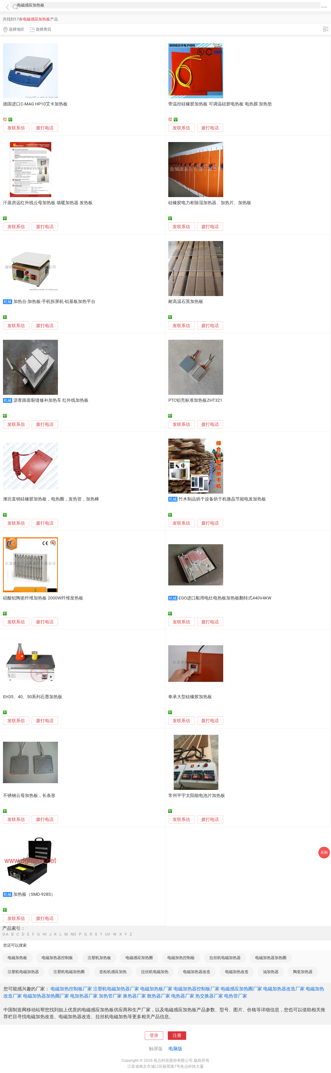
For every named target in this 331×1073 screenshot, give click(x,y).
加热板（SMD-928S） (34, 894)
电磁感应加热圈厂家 (241, 989)
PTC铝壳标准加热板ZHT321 (195, 400)
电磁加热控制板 (181, 957)
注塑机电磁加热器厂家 (116, 989)
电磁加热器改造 (196, 971)
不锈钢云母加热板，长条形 (29, 795)
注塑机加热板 (99, 957)
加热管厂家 (110, 996)
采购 (324, 852)
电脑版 (175, 1048)
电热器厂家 (182, 996)
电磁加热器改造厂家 (284, 989)
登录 (154, 1035)
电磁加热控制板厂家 (71, 989)
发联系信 (16, 128)
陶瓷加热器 (303, 971)
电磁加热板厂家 (156, 989)
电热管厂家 (235, 996)
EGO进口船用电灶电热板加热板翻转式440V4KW (225, 598)
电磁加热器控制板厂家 (197, 989)
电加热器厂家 (84, 996)
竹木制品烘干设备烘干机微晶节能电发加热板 (222, 499)
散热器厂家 (158, 996)
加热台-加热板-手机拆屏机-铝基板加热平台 (54, 301)
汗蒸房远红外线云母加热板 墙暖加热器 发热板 (47, 202)
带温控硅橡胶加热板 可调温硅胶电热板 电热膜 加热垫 (220, 104)
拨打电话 (45, 127)
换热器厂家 (134, 996)
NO (73, 934)
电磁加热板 (17, 957)
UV (107, 934)
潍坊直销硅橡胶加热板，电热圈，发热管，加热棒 (51, 499)
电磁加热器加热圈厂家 (46, 996)
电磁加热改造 (236, 971)
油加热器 (271, 971)
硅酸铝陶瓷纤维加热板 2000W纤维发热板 (43, 598)
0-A (6, 934)
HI (44, 934)
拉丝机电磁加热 (154, 971)
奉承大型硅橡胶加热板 (190, 696)
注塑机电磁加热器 (23, 971)
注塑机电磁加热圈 (69, 971)
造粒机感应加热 (113, 971)
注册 (177, 1035)
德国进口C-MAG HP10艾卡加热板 (35, 104)
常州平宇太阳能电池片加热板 (196, 795)
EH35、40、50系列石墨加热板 (32, 696)
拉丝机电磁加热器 (225, 957)
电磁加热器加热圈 (270, 957)
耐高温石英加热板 (185, 301)
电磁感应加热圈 (139, 957)
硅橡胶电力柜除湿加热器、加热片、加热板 (209, 202)
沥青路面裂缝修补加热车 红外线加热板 (51, 400)
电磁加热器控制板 (57, 957)
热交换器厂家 (209, 996)
